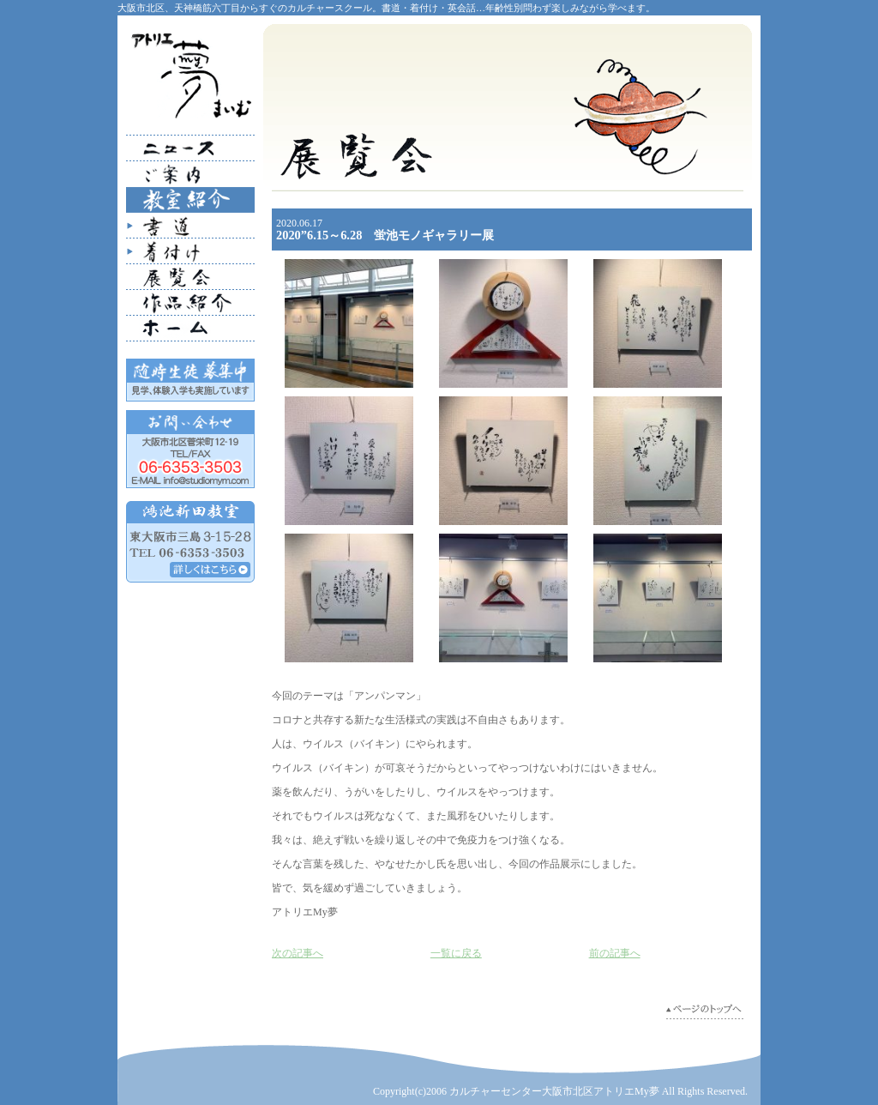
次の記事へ (297, 953)
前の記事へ (614, 953)
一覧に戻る (456, 953)
